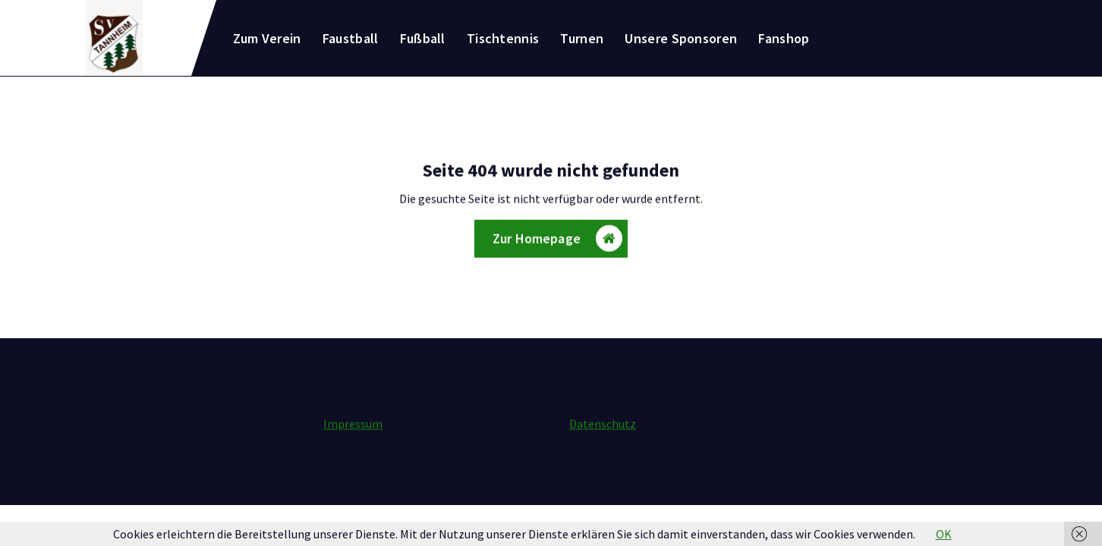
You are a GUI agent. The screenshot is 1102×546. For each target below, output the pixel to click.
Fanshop (783, 38)
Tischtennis (503, 38)
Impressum (353, 423)
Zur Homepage (557, 240)
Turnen (581, 38)
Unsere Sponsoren (681, 38)
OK (944, 533)
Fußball (423, 38)
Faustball (351, 38)
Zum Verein (267, 38)
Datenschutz (602, 423)
